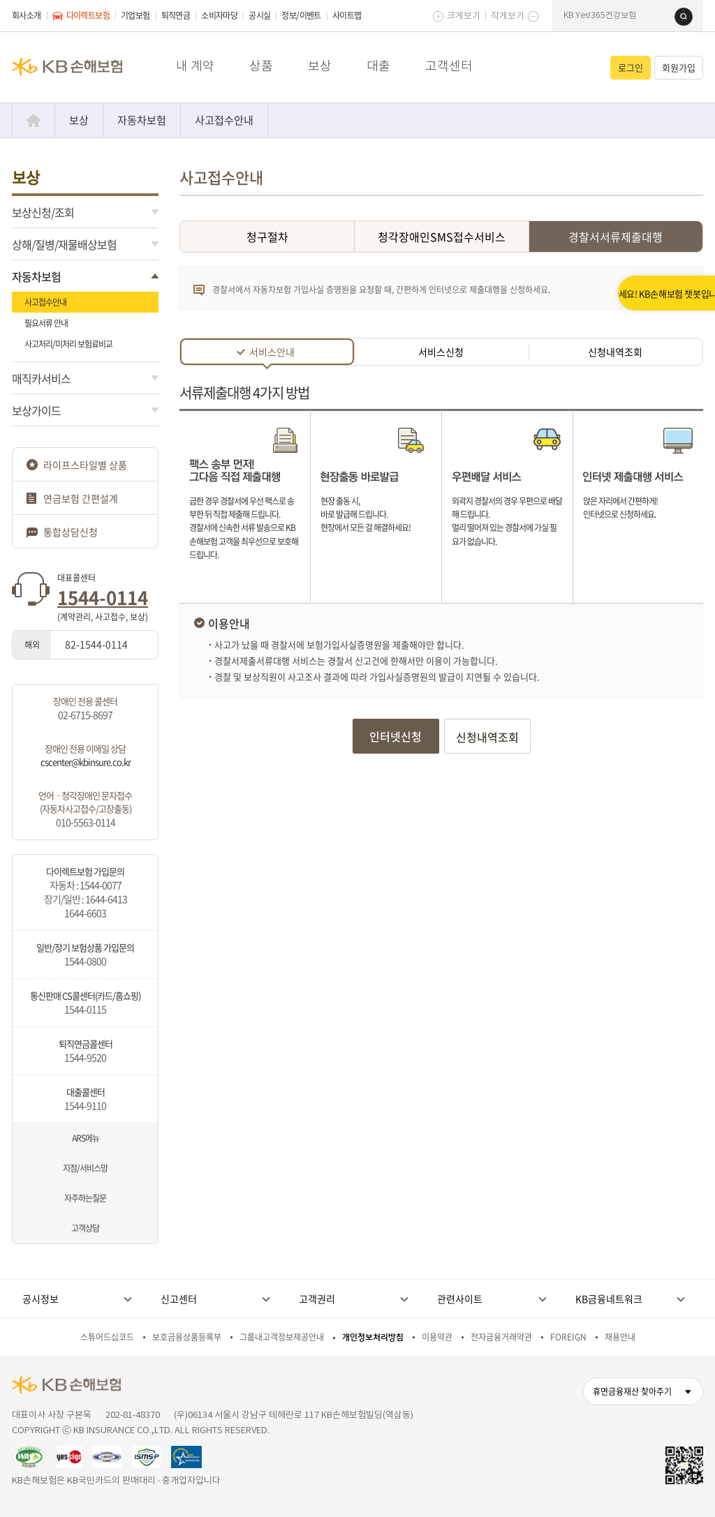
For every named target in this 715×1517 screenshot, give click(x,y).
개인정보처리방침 (373, 1337)
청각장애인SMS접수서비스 (442, 236)
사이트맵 (347, 15)
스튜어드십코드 (107, 1337)
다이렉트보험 (81, 15)
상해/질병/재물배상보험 (64, 244)
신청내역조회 (615, 352)
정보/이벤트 (300, 15)
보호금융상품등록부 (186, 1337)
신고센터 (179, 1299)
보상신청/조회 (43, 212)
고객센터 (449, 66)
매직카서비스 (41, 378)
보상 (320, 66)
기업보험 (135, 15)
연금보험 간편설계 (80, 498)
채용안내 (620, 1337)
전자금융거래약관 (501, 1337)
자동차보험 (141, 120)
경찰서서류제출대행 (615, 236)
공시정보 (40, 1299)
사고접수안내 (224, 120)
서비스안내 (272, 354)
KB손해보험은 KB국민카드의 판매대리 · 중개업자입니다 (116, 1481)
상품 (261, 66)
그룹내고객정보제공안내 (281, 1337)
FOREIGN (568, 1337)
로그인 (630, 67)
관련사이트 (459, 1299)
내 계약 (195, 66)
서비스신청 (441, 352)
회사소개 (26, 15)
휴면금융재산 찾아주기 (632, 1391)
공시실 (259, 15)
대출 (378, 66)
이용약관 (437, 1337)
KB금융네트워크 (608, 1299)
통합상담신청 (70, 532)
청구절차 (267, 236)
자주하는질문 (85, 1198)
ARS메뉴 (85, 1138)
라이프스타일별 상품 (85, 465)
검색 (683, 16)
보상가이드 (36, 410)
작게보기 (507, 16)
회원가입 (678, 67)
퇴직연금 (176, 15)
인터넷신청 (395, 736)
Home (33, 120)
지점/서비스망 (85, 1168)
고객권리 (317, 1299)
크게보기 (463, 16)
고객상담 (85, 1228)
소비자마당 (219, 15)
